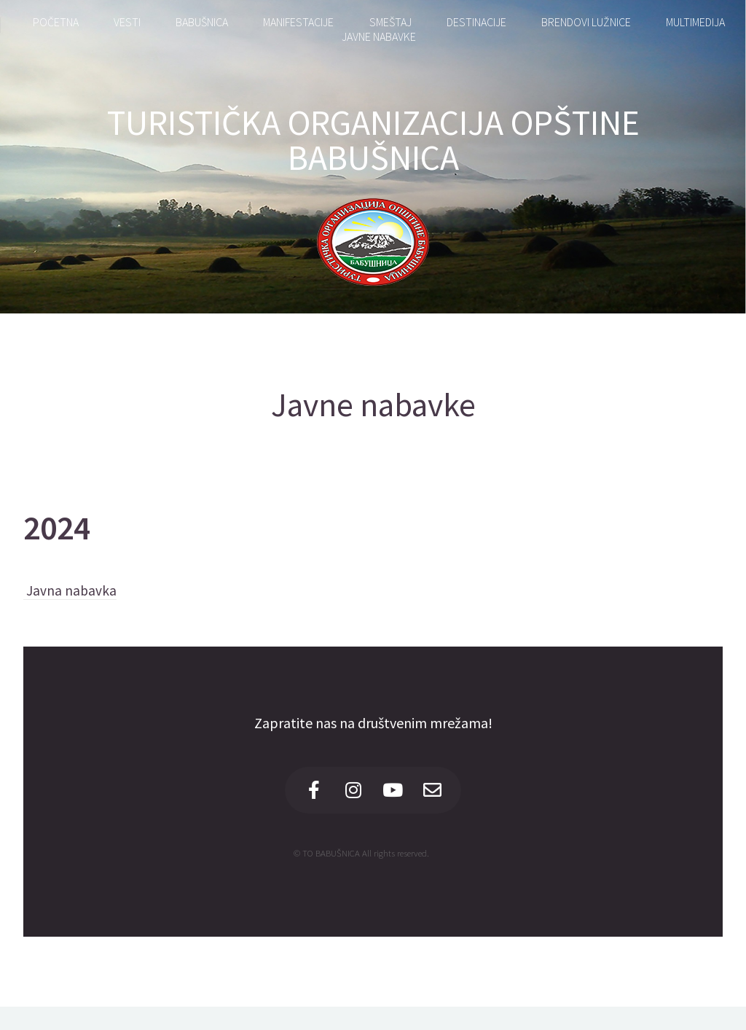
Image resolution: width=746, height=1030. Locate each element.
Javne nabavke (373, 404)
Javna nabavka (70, 590)
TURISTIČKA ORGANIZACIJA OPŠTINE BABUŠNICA (373, 140)
